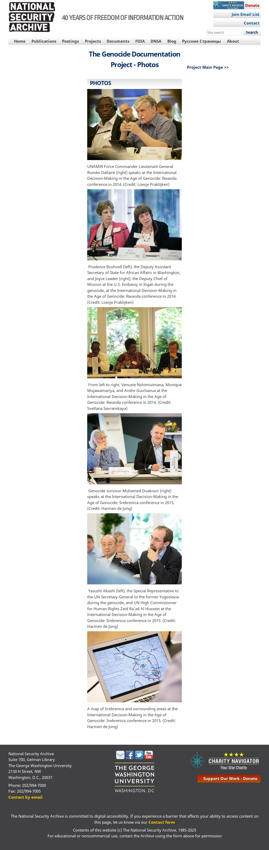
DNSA (156, 41)
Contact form (161, 822)
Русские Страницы (201, 41)
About (233, 41)
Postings (70, 41)
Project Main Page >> (208, 67)
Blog (171, 41)
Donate (252, 5)
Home (19, 41)
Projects (93, 41)
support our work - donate (230, 778)
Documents (118, 41)
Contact (252, 23)
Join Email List (246, 14)
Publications (44, 41)
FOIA (140, 41)
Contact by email (25, 797)
